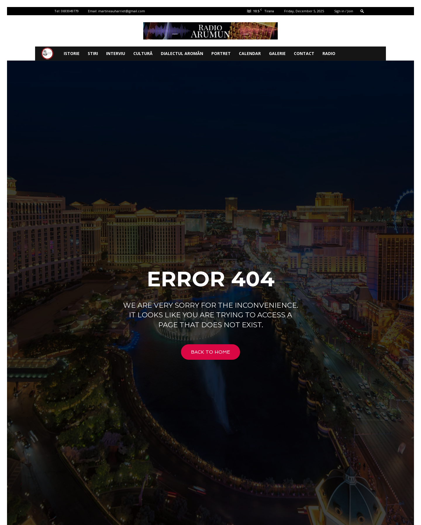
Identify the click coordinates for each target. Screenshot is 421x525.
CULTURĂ (143, 53)
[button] (362, 11)
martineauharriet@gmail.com (121, 11)
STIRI (93, 53)
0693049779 (70, 11)
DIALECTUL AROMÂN (182, 53)
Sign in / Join (343, 11)
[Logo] (47, 54)
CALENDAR (250, 53)
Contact (304, 53)
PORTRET (221, 53)
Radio (328, 53)
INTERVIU (115, 53)
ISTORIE (72, 53)
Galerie (277, 53)
